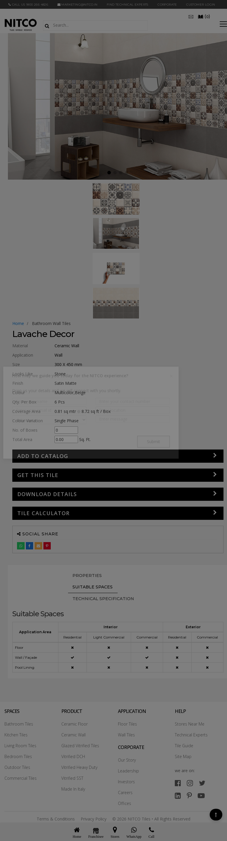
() (204, 16)
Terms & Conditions (56, 819)
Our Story (127, 760)
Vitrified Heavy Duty (79, 767)
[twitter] (202, 783)
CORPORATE (167, 4)
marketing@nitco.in (77, 4)
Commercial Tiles (20, 778)
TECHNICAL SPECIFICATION (103, 598)
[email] (191, 16)
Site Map (183, 756)
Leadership (128, 771)
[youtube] (201, 795)
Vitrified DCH (73, 756)
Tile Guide (184, 745)
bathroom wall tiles (51, 323)
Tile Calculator (43, 513)
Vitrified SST (72, 778)
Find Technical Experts (127, 4)
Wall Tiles (126, 735)
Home (18, 323)
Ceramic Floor (74, 724)
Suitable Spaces (92, 587)
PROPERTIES (87, 575)
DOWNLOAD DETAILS (47, 494)
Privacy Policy (93, 819)
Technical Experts (191, 735)
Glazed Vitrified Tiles (80, 745)
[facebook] (178, 783)
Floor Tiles (127, 724)
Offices (124, 803)
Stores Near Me (189, 724)
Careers (125, 792)
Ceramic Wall (73, 735)
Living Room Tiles (20, 745)
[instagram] (190, 783)
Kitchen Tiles (16, 735)
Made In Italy (73, 789)
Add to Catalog (42, 455)
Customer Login (200, 4)
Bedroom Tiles (18, 756)
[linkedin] (178, 795)
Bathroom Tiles (18, 724)
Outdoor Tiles (17, 767)
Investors (126, 781)
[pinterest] (189, 795)
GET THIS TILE (37, 475)
